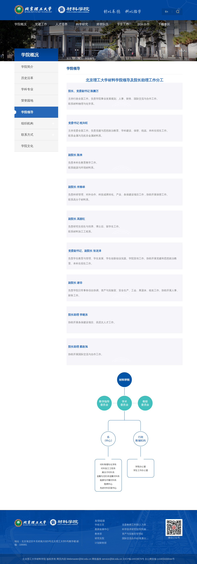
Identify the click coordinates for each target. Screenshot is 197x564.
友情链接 (100, 520)
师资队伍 (102, 24)
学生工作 (123, 24)
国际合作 (143, 24)
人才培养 (61, 24)
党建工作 (41, 24)
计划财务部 (101, 542)
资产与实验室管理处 (132, 533)
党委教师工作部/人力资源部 (135, 524)
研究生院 (99, 538)
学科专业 (27, 89)
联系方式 (27, 134)
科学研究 (82, 24)
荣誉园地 (27, 100)
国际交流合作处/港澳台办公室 (135, 538)
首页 (69, 58)
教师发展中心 (102, 529)
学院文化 (27, 146)
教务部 (98, 533)
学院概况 (20, 24)
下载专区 (164, 24)
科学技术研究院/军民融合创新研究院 (135, 529)
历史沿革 (27, 78)
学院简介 (27, 66)
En (166, 11)
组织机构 (27, 123)
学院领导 (27, 112)
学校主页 (99, 524)
